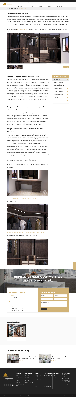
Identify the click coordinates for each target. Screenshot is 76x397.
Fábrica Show (27, 379)
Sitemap (62, 395)
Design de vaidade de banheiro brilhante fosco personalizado (48, 384)
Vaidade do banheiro (58, 94)
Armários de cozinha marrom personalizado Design (38, 384)
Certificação (27, 376)
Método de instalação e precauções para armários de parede (59, 357)
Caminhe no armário (58, 82)
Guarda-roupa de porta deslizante (61, 84)
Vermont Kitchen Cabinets (14, 395)
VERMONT (27, 374)
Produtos (18, 372)
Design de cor (37, 372)
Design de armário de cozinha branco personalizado (38, 376)
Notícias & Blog (55, 378)
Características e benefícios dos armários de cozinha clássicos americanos (27, 357)
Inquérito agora (64, 67)
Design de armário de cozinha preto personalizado (38, 380)
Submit (44, 309)
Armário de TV (57, 97)
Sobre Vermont (29, 372)
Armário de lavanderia (58, 91)
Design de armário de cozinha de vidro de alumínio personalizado (48, 380)
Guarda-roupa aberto (59, 85)
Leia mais (20, 360)
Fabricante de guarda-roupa (23, 29)
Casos (54, 374)
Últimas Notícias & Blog (18, 350)
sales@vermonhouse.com (67, 376)
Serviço (54, 376)
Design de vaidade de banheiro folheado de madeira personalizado (48, 376)
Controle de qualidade (29, 378)
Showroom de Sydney (29, 381)
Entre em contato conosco (66, 373)
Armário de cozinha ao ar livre (60, 100)
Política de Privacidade (69, 395)
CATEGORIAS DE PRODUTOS (60, 76)
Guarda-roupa (57, 79)
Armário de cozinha (58, 88)
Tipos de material (48, 372)
